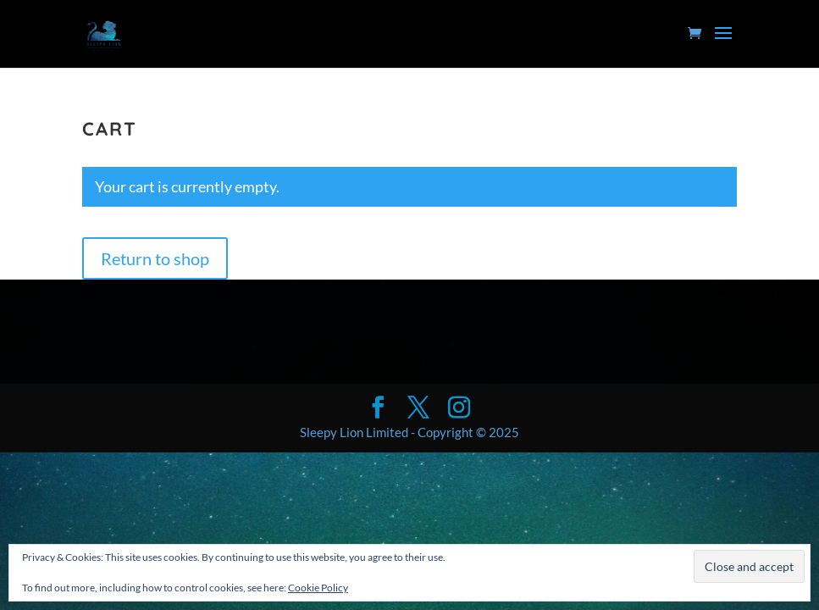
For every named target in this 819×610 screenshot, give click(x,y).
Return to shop (155, 258)
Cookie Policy (318, 587)
